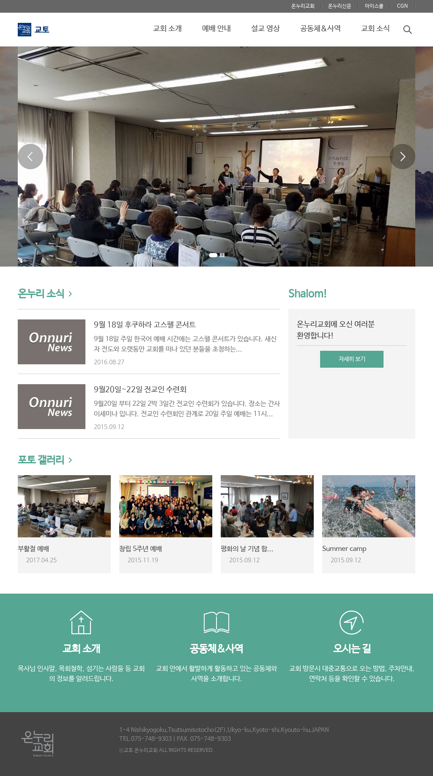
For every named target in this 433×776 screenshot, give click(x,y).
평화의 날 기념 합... (247, 549)
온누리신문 (339, 6)
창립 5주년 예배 (140, 549)
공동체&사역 (320, 29)
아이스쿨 (374, 6)
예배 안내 (216, 29)
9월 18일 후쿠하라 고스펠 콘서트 (145, 325)
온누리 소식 (41, 294)
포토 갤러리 (41, 460)
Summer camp (344, 549)
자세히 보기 (352, 359)
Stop (222, 257)
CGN (402, 6)
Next (402, 156)
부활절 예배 (33, 549)
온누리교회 (303, 6)
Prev (30, 156)
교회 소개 (167, 29)
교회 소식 (375, 29)
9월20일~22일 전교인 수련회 (140, 389)
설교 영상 (265, 29)
